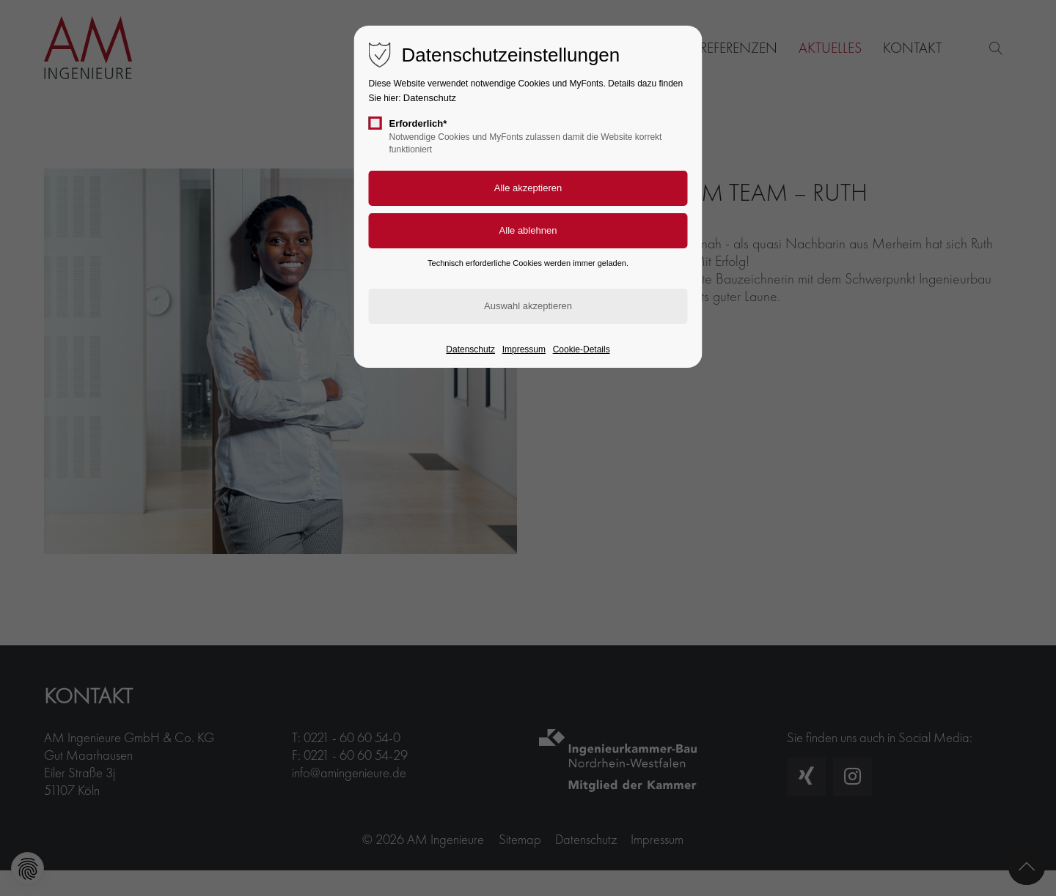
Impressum (524, 349)
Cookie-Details (581, 349)
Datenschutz (429, 97)
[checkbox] (375, 123)
